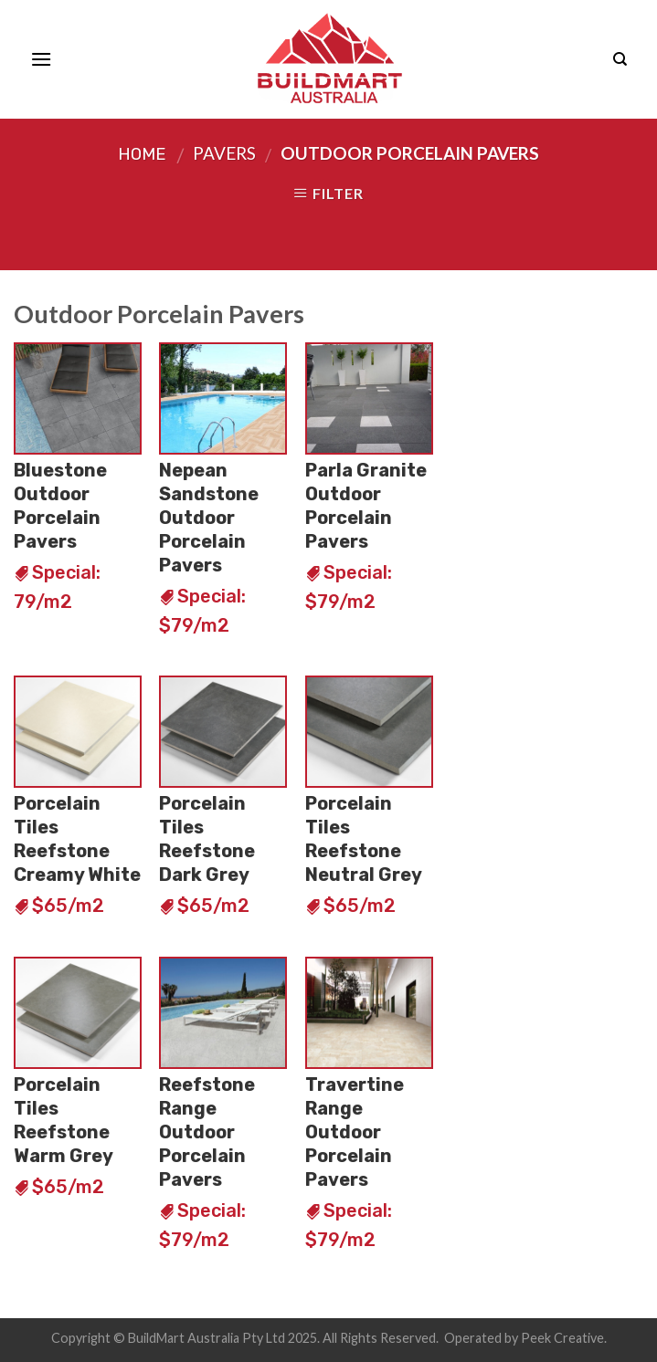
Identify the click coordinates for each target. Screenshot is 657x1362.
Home (142, 154)
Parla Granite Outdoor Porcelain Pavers (366, 505)
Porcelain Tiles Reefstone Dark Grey (207, 838)
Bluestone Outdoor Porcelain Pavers (60, 505)
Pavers (224, 152)
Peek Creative (562, 1338)
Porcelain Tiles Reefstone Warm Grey (63, 1120)
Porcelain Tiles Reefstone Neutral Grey (363, 838)
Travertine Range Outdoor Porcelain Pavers (354, 1132)
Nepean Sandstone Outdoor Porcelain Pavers (209, 517)
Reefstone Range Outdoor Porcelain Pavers (207, 1132)
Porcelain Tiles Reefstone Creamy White (77, 838)
